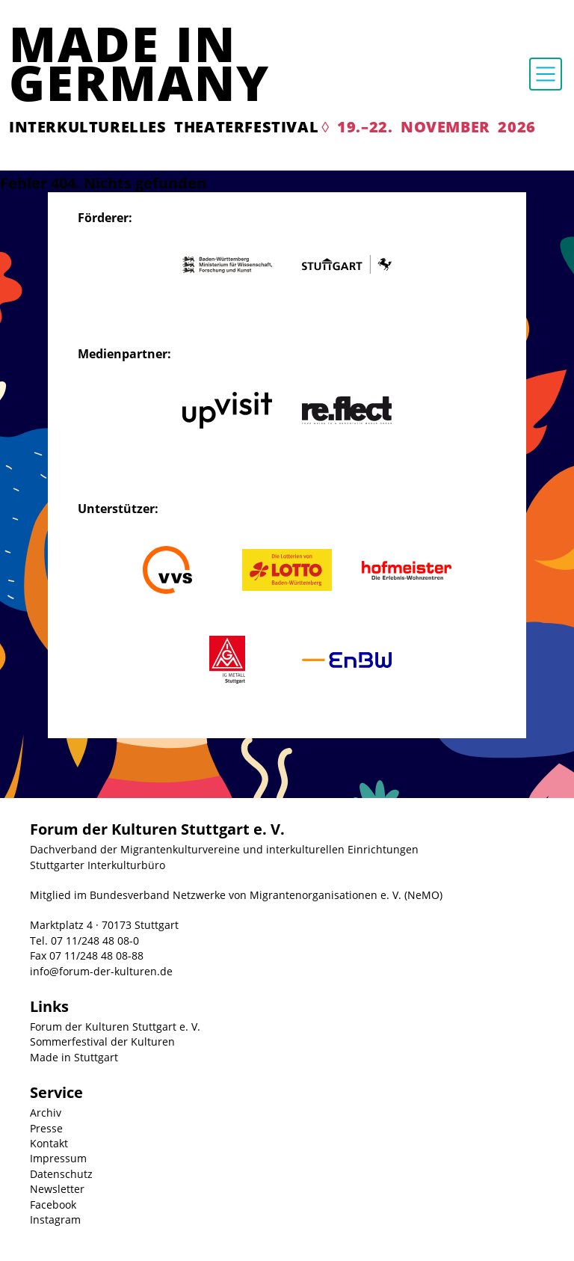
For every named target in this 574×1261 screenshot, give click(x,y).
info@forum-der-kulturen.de (101, 971)
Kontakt (49, 1143)
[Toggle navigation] (545, 74)
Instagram (55, 1219)
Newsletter (57, 1189)
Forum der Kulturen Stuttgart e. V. (115, 1026)
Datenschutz (61, 1174)
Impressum (58, 1158)
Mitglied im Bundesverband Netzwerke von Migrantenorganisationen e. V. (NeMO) (236, 895)
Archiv (45, 1112)
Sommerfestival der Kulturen (102, 1041)
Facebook (53, 1204)
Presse (46, 1128)
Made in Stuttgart (74, 1057)
